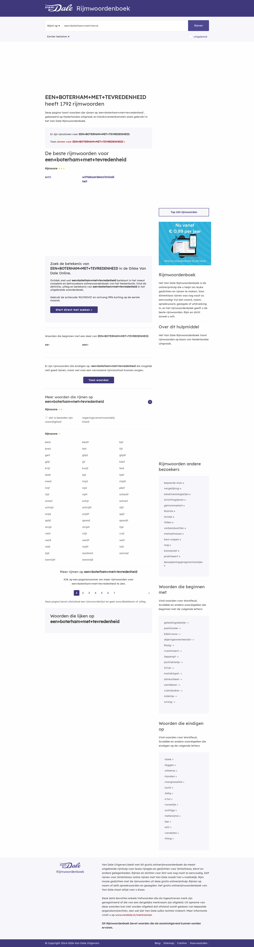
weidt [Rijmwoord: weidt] (85, 540)
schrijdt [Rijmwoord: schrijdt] (87, 507)
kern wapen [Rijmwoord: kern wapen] (171, 539)
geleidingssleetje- (175, 622)
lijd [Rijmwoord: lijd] (84, 474)
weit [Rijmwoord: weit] (122, 540)
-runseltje (170, 804)
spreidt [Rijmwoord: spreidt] (123, 520)
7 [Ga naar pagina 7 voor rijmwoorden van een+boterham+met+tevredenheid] (114, 592)
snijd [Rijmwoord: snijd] (48, 514)
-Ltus (167, 799)
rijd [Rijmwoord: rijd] (47, 494)
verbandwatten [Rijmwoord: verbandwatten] (174, 528)
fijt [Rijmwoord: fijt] (121, 448)
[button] (150, 401)
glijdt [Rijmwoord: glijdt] (122, 455)
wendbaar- (171, 684)
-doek (167, 759)
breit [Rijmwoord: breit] (48, 448)
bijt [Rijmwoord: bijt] (121, 442)
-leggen (169, 765)
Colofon (182, 943)
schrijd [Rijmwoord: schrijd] (49, 507)
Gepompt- (170, 656)
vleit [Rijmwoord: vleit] (48, 533)
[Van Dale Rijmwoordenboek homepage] (60, 8)
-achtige (169, 810)
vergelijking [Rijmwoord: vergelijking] (171, 488)
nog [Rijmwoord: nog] (166, 545)
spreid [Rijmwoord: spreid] (86, 520)
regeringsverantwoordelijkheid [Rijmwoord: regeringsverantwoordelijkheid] (98, 419)
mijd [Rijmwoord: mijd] (85, 481)
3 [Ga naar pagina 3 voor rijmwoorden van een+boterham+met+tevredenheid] (89, 592)
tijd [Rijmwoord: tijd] (121, 527)
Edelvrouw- (171, 634)
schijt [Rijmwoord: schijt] (85, 501)
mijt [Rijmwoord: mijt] (47, 488)
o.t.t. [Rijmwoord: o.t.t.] (48, 177)
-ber (166, 821)
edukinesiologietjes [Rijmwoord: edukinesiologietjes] (176, 494)
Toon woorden (99, 380)
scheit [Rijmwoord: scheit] (49, 501)
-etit (166, 827)
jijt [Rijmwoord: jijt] (83, 461)
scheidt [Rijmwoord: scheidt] (124, 494)
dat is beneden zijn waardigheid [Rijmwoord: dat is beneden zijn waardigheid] (59, 419)
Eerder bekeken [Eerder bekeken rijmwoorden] (57, 36)
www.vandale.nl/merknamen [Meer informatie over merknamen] (133, 915)
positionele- (171, 628)
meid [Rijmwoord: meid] (48, 481)
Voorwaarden (198, 943)
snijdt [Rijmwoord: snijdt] (85, 514)
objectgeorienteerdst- (178, 639)
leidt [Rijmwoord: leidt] (48, 474)
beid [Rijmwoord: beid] (48, 442)
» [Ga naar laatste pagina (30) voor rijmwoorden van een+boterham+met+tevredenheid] (149, 592)
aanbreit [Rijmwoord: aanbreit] (87, 553)
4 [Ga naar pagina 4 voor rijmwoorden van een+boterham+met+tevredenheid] (95, 592)
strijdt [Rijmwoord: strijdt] (86, 527)
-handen (169, 776)
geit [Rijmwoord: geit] (47, 455)
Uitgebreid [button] (200, 36)
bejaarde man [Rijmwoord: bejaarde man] (173, 482)
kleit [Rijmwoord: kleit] (122, 461)
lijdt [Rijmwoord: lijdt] (121, 474)
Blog (157, 943)
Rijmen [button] (198, 25)
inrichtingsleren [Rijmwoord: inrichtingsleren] (174, 499)
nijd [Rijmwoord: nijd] (84, 488)
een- (85, 344)
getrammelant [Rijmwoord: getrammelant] (173, 505)
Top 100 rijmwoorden (184, 212)
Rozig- (168, 645)
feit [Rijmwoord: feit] (84, 448)
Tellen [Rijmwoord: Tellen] (167, 522)
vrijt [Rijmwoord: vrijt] (121, 533)
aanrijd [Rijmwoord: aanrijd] (124, 553)
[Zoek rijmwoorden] (81, 25)
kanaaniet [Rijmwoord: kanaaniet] (170, 550)
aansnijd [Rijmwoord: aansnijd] (87, 559)
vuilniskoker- (172, 690)
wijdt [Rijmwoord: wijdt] (85, 546)
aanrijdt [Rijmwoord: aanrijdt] (50, 559)
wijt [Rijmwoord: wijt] (121, 546)
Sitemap (168, 943)
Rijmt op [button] (52, 25)
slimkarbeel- (172, 679)
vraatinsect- (172, 650)
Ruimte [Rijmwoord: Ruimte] (168, 511)
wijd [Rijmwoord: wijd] (47, 546)
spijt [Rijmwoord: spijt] (122, 514)
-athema (169, 770)
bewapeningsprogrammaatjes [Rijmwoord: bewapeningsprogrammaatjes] (183, 562)
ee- (47, 344)
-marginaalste (173, 782)
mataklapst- (172, 673)
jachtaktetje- (172, 662)
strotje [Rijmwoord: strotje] (168, 516)
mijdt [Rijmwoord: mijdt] (122, 481)
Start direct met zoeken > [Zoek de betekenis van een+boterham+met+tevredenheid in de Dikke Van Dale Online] (74, 309)
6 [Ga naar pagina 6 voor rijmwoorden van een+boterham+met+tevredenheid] (108, 592)
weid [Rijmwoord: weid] (48, 540)
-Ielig (167, 793)
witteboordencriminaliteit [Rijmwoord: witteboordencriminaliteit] (98, 179)
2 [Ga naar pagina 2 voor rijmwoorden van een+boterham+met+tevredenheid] (83, 592)
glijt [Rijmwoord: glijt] (47, 461)
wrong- (168, 701)
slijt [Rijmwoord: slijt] (121, 507)
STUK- (168, 668)
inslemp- (169, 696)
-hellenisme (171, 815)
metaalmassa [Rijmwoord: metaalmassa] (173, 533)
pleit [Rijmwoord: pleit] (122, 488)
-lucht (167, 787)
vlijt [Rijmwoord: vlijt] (84, 533)
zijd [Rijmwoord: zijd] (47, 553)
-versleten (170, 833)
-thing (168, 838)
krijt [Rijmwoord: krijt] (47, 468)
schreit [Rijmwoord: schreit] (123, 501)
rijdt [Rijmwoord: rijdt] (84, 494)
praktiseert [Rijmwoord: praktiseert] (171, 556)
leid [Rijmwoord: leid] (121, 468)
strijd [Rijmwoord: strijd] (48, 527)
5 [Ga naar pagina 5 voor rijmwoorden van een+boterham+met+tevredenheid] (102, 592)
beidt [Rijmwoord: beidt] (85, 442)
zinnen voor (90, 141)
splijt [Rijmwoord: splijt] (48, 520)
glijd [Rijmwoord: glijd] (85, 455)
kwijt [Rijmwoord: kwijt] (85, 468)
